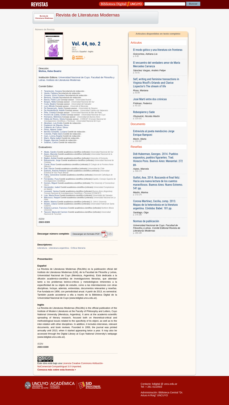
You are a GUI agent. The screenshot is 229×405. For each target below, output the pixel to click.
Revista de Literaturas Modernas (88, 15)
